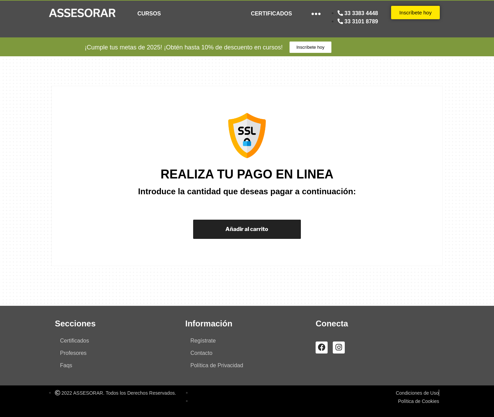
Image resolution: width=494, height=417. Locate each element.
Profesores (73, 353)
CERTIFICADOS (271, 13)
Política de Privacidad (216, 365)
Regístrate (203, 341)
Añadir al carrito (246, 229)
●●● (316, 13)
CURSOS (149, 13)
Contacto (201, 353)
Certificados (74, 341)
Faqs (66, 365)
